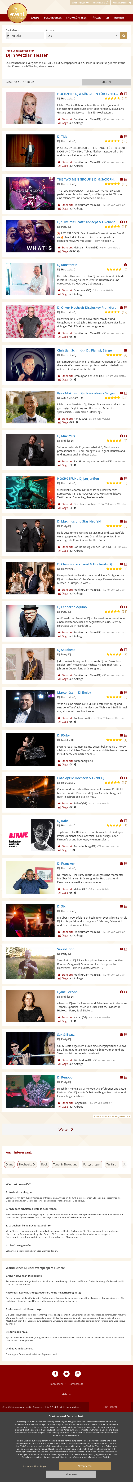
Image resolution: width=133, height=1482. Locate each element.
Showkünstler (76, 17)
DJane (9, 1164)
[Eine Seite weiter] (66, 1129)
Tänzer (96, 17)
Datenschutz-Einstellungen (34, 1466)
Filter (106, 82)
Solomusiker (52, 17)
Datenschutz (76, 1383)
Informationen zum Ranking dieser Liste (112, 1116)
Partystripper (92, 1164)
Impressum (56, 1383)
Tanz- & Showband (65, 1164)
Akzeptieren (85, 1466)
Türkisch (112, 1164)
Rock (44, 1164)
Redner (119, 17)
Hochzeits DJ (27, 1164)
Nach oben (110, 1407)
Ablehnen (71, 1474)
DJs (107, 17)
